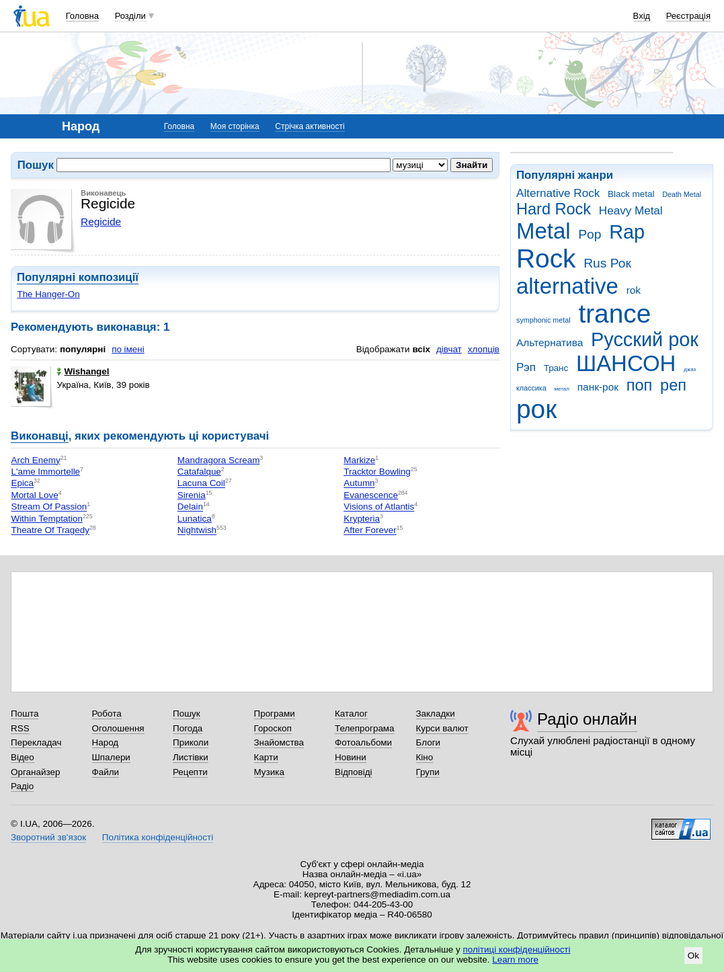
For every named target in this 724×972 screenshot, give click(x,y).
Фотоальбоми (363, 742)
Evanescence (371, 495)
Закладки (435, 713)
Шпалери (111, 757)
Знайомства (279, 742)
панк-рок (597, 387)
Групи (428, 772)
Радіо (22, 786)
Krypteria (362, 519)
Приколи (190, 742)
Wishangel (82, 371)
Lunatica (194, 519)
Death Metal (681, 194)
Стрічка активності (309, 126)
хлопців (483, 349)
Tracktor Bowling (377, 472)
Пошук (186, 713)
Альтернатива (549, 342)
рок (536, 409)
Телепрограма (365, 728)
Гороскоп (273, 728)
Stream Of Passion (49, 507)
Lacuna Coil (201, 484)
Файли (106, 772)
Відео (22, 757)
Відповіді (353, 772)
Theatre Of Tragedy (50, 531)
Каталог (351, 713)
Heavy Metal (631, 210)
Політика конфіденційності (157, 837)
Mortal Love (34, 495)
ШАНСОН (626, 363)
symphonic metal (543, 320)
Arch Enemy (35, 460)
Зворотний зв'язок (48, 837)
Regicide (101, 221)
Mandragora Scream (218, 460)
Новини (350, 757)
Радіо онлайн (587, 719)
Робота (107, 713)
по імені (128, 349)
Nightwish (196, 531)
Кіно (425, 757)
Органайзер (35, 772)
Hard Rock (553, 209)
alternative (567, 286)
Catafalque (199, 472)
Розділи (130, 16)
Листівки (190, 757)
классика (531, 388)
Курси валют (442, 728)
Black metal (631, 194)
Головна (82, 16)
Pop (589, 234)
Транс (556, 368)
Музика (269, 772)
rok (634, 290)
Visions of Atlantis (379, 507)
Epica (22, 484)
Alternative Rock (558, 193)
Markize (359, 460)
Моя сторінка (234, 126)
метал (561, 389)
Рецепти (190, 772)
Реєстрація (688, 16)
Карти (266, 757)
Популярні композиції (77, 277)
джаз (690, 369)
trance (614, 313)
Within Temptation (47, 519)
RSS (20, 728)
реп (673, 385)
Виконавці (40, 436)
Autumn (359, 484)
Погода (187, 728)
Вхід (642, 16)
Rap (627, 232)
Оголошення (118, 728)
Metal (543, 230)
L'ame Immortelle (45, 472)
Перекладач (36, 742)
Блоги (428, 742)
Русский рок (644, 339)
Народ (105, 742)
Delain (190, 507)
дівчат (449, 349)
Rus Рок (607, 263)
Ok (693, 955)
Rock (545, 258)
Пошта (24, 713)
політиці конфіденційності (517, 949)
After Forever (370, 531)
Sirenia (191, 495)
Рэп (526, 367)
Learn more (515, 960)
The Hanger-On (48, 294)
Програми (274, 713)
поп (640, 385)
